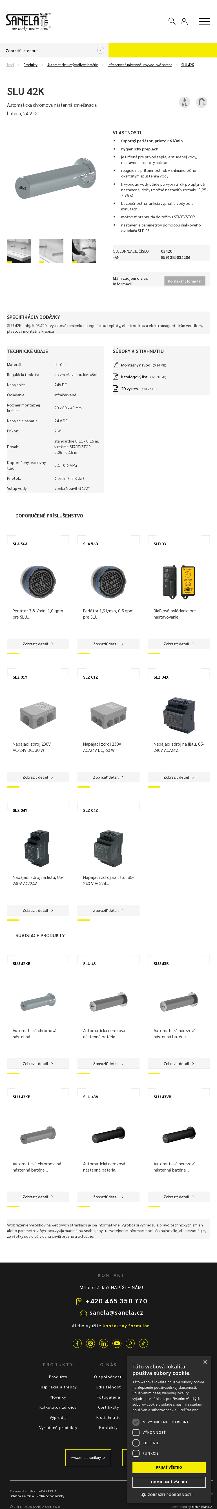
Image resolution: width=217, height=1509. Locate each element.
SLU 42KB (21, 963)
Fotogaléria (108, 1396)
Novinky (58, 1396)
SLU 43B (161, 963)
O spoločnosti (108, 1376)
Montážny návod (135, 364)
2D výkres (129, 388)
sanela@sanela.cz (116, 1312)
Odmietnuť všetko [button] (169, 1482)
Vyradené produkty (58, 1427)
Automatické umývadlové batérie (72, 65)
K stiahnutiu (108, 1417)
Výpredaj (58, 1417)
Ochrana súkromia (22, 1496)
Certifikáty (108, 1407)
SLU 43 (89, 963)
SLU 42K (187, 65)
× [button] (205, 1362)
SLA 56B (90, 543)
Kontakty (108, 1427)
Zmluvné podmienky (50, 1496)
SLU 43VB (162, 1096)
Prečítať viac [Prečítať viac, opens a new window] (188, 1410)
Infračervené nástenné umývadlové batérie (140, 65)
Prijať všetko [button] (169, 1467)
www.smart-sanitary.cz (88, 1457)
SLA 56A (20, 543)
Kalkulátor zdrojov (58, 1407)
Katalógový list (134, 376)
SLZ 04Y (20, 810)
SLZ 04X (161, 676)
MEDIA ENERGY (202, 1506)
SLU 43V (90, 1096)
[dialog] (169, 1429)
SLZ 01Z (90, 676)
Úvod (10, 65)
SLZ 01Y (20, 676)
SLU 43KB (21, 1096)
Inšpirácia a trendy (58, 1386)
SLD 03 (160, 543)
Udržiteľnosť (108, 1386)
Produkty (30, 65)
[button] (169, 1494)
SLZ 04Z (90, 810)
